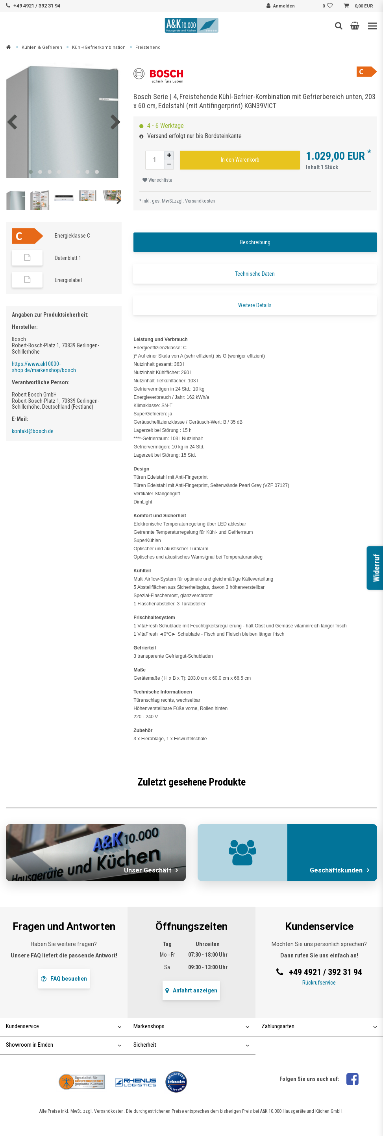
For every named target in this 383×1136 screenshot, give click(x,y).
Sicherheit (191, 1044)
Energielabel (68, 280)
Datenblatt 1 (68, 258)
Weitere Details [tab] (255, 305)
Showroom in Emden (64, 1044)
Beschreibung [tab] (255, 242)
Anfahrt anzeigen (191, 990)
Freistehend (148, 47)
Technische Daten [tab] (255, 274)
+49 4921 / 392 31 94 (36, 6)
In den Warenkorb (240, 160)
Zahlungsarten (319, 1026)
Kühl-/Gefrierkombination (99, 47)
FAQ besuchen (64, 979)
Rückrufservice (319, 982)
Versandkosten (200, 201)
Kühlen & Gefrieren (42, 47)
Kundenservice (64, 1026)
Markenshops (191, 1026)
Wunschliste (157, 180)
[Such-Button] (338, 25)
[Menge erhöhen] (169, 155)
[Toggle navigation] (372, 26)
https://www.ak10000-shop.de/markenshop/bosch (44, 367)
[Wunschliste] (328, 6)
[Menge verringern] (169, 164)
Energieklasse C (72, 235)
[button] (354, 25)
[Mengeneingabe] (154, 160)
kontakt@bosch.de (33, 431)
